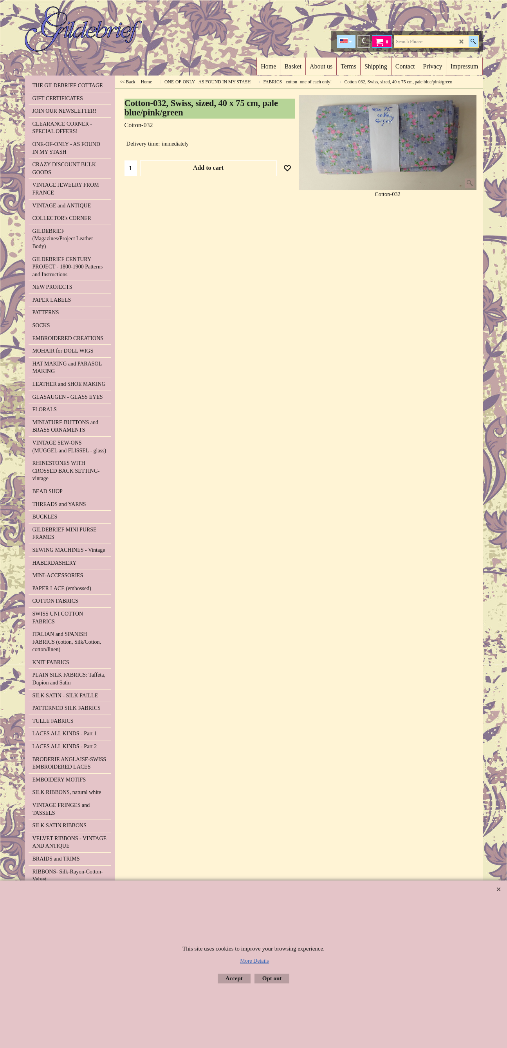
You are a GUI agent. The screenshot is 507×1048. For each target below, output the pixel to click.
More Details (254, 961)
